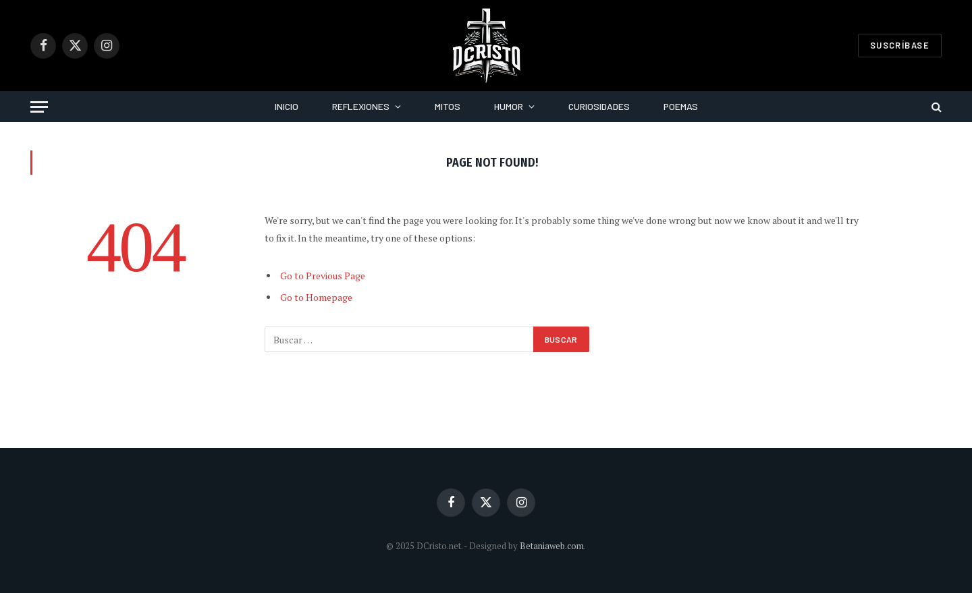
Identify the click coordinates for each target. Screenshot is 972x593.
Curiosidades (599, 106)
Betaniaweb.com (552, 546)
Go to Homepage (316, 297)
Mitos (447, 106)
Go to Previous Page (322, 275)
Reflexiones (360, 106)
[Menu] (39, 107)
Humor (508, 106)
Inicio (286, 106)
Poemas (681, 106)
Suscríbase (899, 45)
